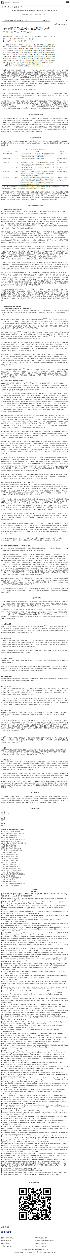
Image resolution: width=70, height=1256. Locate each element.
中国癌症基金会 (6, 1246)
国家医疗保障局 (6, 1240)
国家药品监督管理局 (41, 1238)
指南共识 (16, 7)
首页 (11, 7)
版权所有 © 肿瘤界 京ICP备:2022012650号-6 (35, 1250)
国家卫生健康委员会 (7, 1238)
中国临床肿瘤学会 (40, 1243)
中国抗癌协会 (5, 1243)
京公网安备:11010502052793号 (47, 1252)
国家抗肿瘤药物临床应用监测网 (44, 1240)
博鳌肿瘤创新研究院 (41, 1246)
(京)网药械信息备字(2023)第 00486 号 (24, 1252)
